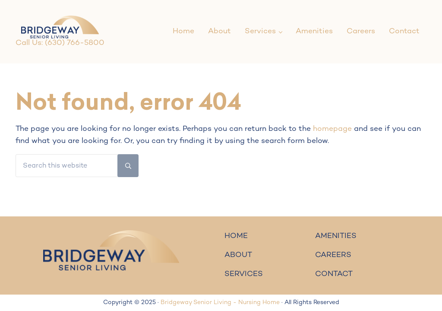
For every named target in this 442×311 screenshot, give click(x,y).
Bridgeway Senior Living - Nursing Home (220, 302)
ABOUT (238, 255)
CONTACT (334, 274)
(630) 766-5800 (74, 43)
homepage (332, 129)
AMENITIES (336, 236)
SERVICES (243, 274)
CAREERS (333, 255)
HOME (236, 236)
